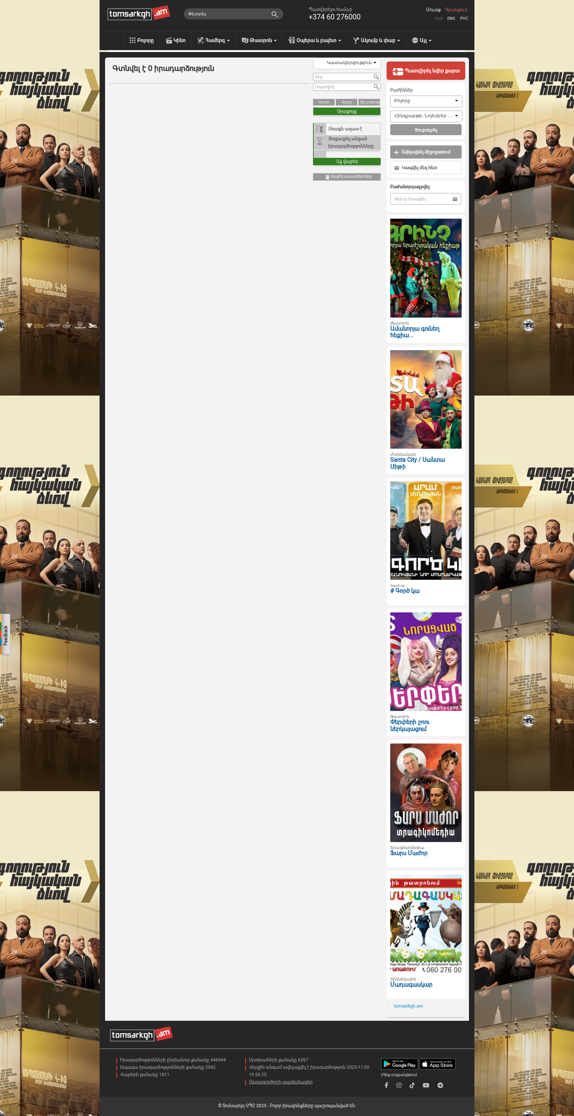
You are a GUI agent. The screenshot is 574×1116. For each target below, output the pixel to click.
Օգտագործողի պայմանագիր (281, 1082)
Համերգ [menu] (217, 40)
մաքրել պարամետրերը (348, 177)
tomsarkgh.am (408, 1006)
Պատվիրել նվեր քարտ (426, 71)
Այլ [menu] (426, 40)
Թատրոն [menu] (263, 40)
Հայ (439, 18)
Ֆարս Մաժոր (409, 853)
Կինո (180, 40)
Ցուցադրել (426, 130)
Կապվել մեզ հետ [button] (415, 168)
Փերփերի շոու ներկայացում (409, 726)
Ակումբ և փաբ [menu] (380, 40)
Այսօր (324, 102)
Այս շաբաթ (370, 102)
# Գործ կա (405, 590)
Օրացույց (347, 111)
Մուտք (433, 10)
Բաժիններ (401, 90)
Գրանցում (456, 10)
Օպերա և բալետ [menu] (319, 40)
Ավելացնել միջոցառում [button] (422, 152)
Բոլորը (145, 40)
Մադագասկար (411, 984)
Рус (464, 18)
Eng (451, 18)
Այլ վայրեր (347, 161)
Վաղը (346, 102)
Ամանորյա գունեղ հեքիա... (414, 332)
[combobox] (347, 63)
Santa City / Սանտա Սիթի (417, 463)
